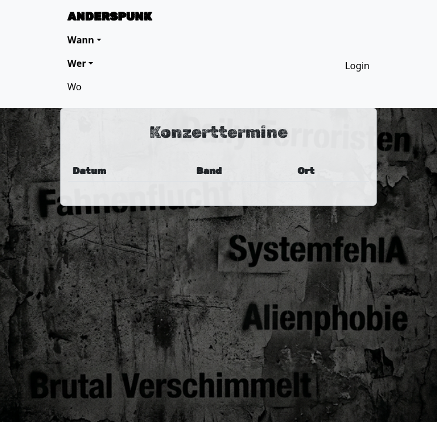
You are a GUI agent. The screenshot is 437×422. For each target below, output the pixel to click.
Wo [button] (74, 86)
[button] (84, 40)
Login (357, 65)
